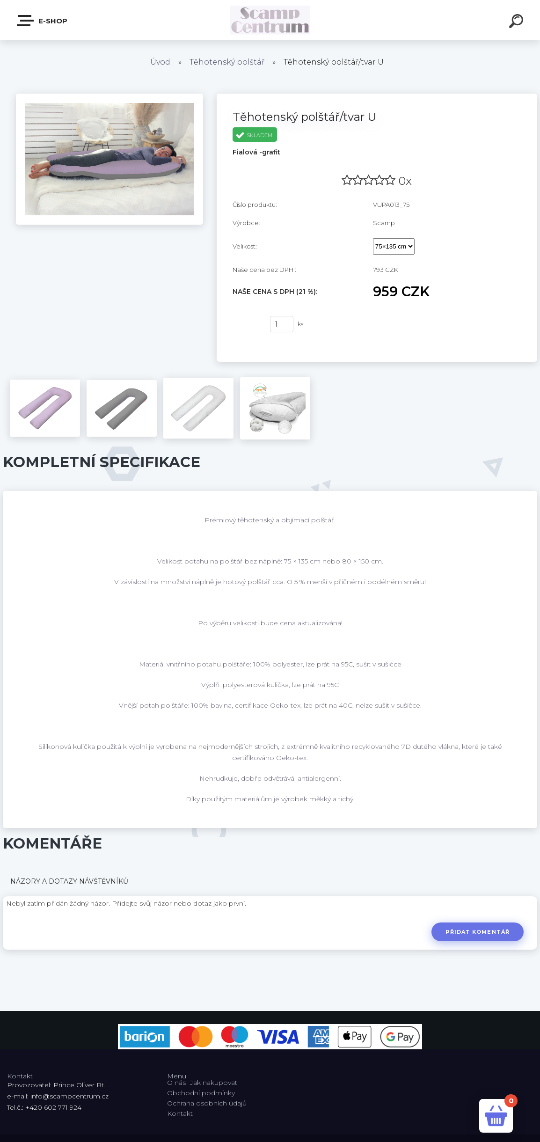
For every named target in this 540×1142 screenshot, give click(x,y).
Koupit (245, 324)
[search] (517, 22)
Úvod (160, 62)
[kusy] (281, 324)
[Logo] (270, 20)
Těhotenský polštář (227, 62)
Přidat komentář (477, 932)
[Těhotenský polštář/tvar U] (109, 97)
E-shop (42, 20)
